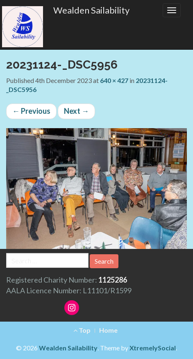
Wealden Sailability (91, 10)
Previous (31, 110)
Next (76, 110)
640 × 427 (114, 80)
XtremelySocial (152, 348)
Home (108, 330)
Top (82, 330)
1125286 (112, 279)
